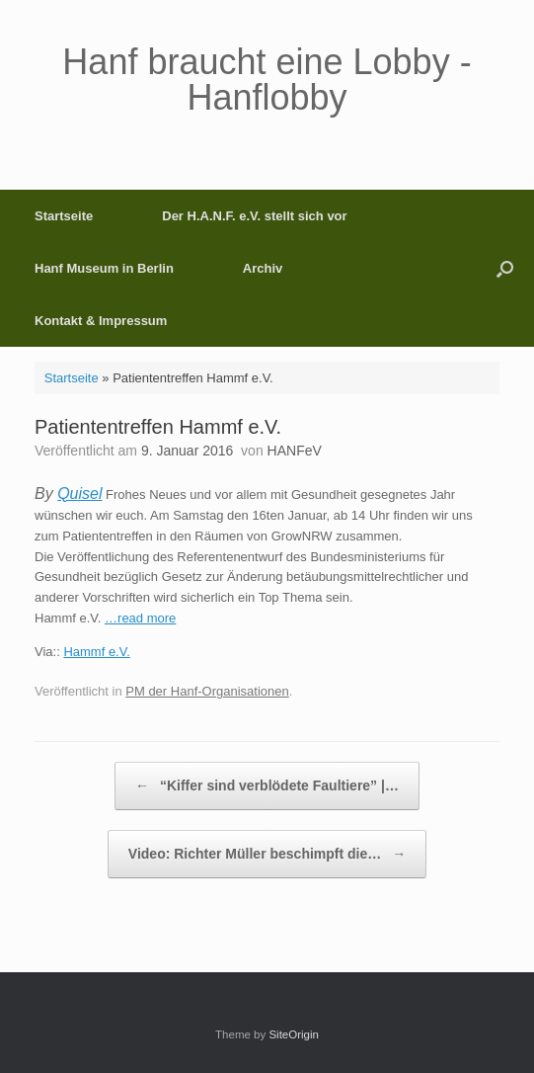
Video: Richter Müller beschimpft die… (267, 854)
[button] (505, 268)
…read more (140, 618)
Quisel (79, 493)
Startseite (64, 215)
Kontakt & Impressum (101, 320)
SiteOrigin (293, 1034)
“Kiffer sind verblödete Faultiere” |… (267, 786)
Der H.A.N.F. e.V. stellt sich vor (254, 215)
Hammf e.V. (96, 651)
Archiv (262, 268)
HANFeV (294, 450)
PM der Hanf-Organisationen (206, 691)
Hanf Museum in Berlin (104, 268)
